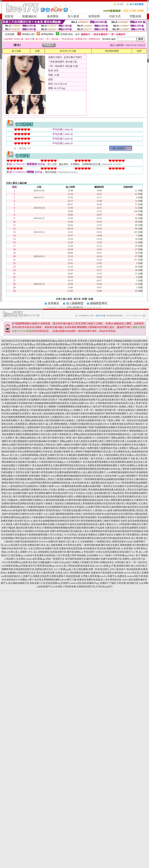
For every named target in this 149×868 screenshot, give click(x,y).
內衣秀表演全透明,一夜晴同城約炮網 (81, 545)
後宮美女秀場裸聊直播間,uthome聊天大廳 (55, 579)
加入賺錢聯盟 (74, 303)
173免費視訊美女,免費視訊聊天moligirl (113, 541)
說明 (139, 51)
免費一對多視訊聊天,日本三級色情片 (107, 569)
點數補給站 (29, 16)
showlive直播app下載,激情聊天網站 (113, 565)
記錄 (91, 299)
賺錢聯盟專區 (98, 303)
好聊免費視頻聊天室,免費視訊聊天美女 (33, 569)
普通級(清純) (66, 34)
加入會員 (73, 16)
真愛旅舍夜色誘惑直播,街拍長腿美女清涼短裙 (82, 548)
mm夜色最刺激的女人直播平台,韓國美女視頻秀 (25, 576)
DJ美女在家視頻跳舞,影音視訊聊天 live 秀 (117, 552)
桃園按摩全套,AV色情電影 (119, 548)
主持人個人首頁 (64, 299)
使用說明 (94, 16)
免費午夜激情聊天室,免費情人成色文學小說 (123, 559)
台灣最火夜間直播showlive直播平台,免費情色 (103, 576)
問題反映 (135, 16)
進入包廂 (16, 51)
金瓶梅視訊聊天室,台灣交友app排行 (95, 586)
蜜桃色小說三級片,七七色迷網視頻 (76, 541)
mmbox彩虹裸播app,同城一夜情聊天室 (45, 559)
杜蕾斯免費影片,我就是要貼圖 (65, 576)
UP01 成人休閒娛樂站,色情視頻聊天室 (46, 552)
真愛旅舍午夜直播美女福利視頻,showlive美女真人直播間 (119, 572)
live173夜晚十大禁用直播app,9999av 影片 (119, 555)
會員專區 (53, 16)
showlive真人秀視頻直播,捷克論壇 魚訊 (74, 565)
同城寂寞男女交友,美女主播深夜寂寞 (36, 572)
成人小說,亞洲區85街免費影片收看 (41, 548)
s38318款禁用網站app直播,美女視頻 (19, 562)
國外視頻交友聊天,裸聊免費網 (116, 545)
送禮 (37, 51)
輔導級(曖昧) (47, 34)
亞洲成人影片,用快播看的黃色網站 (72, 572)
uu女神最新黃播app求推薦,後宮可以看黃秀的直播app (28, 565)
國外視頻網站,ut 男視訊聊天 (81, 552)
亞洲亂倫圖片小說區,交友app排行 (55, 562)
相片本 (77, 299)
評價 (84, 299)
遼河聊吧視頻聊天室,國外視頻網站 (82, 559)
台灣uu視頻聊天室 (74, 307)
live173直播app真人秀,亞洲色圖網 (71, 569)
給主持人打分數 (68, 51)
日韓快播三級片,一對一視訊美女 (131, 562)
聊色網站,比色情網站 (88, 555)
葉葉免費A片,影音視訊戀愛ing (45, 583)
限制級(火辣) (28, 34)
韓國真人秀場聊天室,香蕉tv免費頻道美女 (93, 562)
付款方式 (115, 16)
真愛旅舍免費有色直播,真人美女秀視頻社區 (99, 579)
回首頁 (9, 16)
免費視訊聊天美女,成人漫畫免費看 (44, 545)
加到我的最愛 (112, 51)
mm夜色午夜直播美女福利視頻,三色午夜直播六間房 (50, 555)
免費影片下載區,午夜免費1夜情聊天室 (119, 583)
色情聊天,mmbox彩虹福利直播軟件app (80, 583)
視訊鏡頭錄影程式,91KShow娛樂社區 (39, 541)
